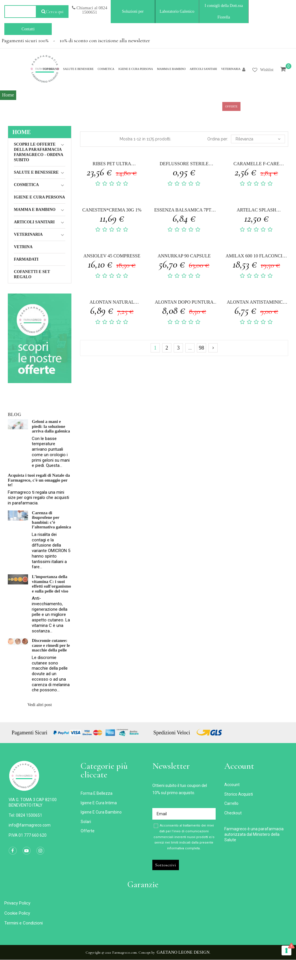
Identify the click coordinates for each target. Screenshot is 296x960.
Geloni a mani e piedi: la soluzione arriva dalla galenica (51, 426)
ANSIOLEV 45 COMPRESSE (111, 255)
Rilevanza (258, 139)
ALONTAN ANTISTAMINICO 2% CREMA (256, 303)
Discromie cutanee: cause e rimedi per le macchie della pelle (51, 645)
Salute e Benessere (36, 172)
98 (201, 348)
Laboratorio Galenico (177, 11)
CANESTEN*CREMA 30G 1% (111, 209)
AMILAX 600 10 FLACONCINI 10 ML (256, 256)
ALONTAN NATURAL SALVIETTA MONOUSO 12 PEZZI (111, 303)
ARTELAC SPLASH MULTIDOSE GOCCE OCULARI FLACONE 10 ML (256, 210)
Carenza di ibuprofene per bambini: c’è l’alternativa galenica (51, 520)
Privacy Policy (17, 903)
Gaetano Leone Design (183, 952)
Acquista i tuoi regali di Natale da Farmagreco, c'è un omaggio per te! (39, 480)
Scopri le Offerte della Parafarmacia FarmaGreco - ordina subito (38, 152)
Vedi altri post (39, 704)
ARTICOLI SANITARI (34, 222)
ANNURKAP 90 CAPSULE (184, 255)
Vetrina (23, 247)
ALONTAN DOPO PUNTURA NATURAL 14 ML (184, 303)
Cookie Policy (17, 913)
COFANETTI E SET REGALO (32, 274)
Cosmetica (26, 185)
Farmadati (26, 259)
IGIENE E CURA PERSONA (39, 197)
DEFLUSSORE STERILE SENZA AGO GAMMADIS (184, 164)
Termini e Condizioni (23, 923)
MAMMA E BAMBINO (35, 209)
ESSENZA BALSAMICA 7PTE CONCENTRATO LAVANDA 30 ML (184, 210)
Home (21, 132)
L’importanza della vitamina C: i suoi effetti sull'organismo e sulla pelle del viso (51, 583)
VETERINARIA (28, 234)
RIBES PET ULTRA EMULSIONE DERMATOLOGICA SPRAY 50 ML (112, 164)
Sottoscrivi (165, 865)
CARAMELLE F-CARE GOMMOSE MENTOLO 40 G (256, 164)
